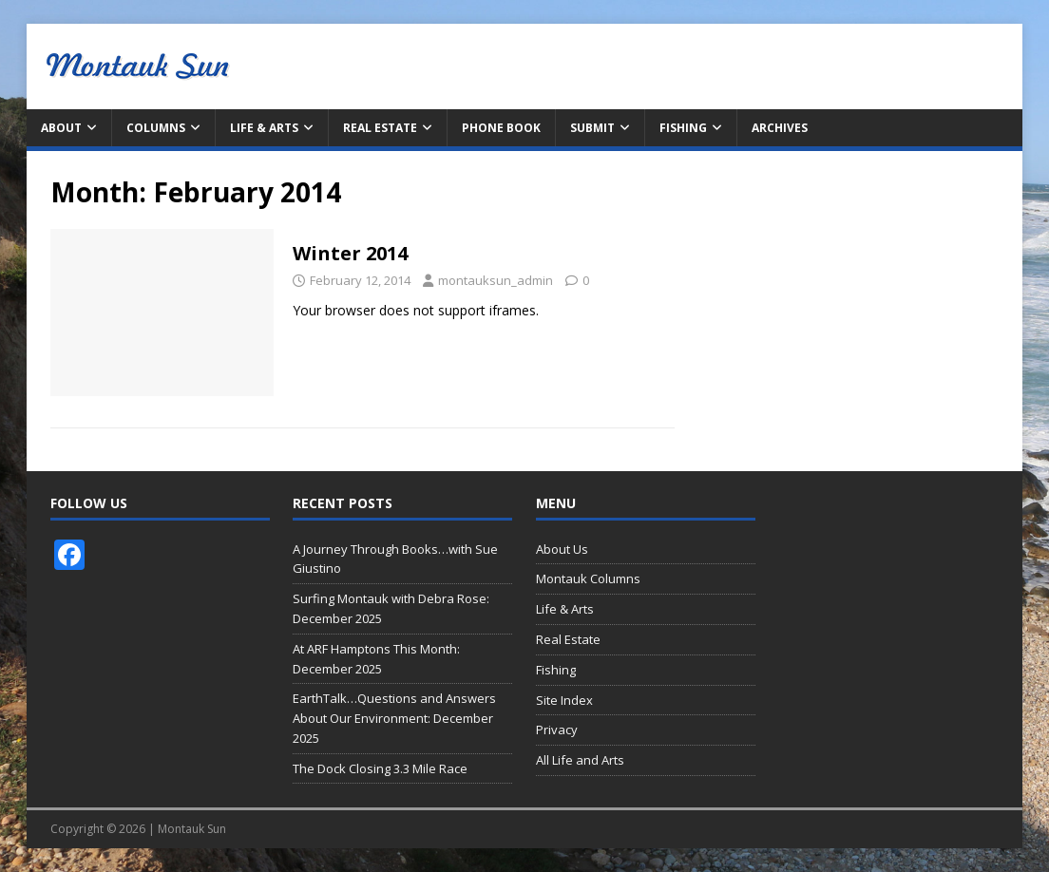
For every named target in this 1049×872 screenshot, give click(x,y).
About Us (562, 549)
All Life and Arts (580, 759)
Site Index (564, 700)
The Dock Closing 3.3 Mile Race (380, 768)
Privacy (557, 729)
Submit (592, 128)
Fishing (683, 128)
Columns (155, 128)
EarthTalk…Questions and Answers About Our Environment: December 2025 (394, 718)
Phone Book (501, 128)
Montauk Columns (588, 578)
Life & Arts (264, 128)
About (61, 128)
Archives (780, 128)
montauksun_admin (495, 280)
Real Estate (380, 128)
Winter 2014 (350, 253)
